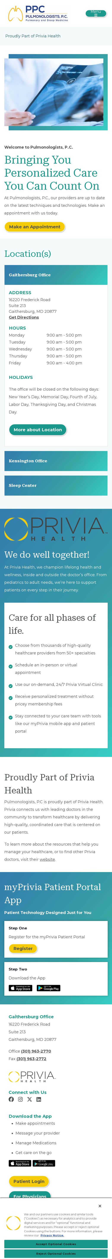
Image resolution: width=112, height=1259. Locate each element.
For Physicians (29, 1196)
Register (23, 948)
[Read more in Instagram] (21, 1100)
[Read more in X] (30, 1100)
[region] (56, 1228)
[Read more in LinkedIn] (39, 1100)
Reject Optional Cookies (56, 1253)
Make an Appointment (34, 226)
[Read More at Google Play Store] (44, 1163)
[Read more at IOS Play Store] (20, 988)
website (47, 859)
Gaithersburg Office (30, 275)
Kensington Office (28, 461)
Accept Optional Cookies (56, 1244)
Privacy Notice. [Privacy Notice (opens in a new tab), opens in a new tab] (52, 1235)
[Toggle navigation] (96, 13)
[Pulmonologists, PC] (37, 13)
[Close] (100, 1206)
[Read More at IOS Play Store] (20, 1163)
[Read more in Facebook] (12, 1100)
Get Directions (24, 317)
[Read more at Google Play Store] (48, 988)
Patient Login (28, 1181)
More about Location (38, 429)
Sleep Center (22, 485)
